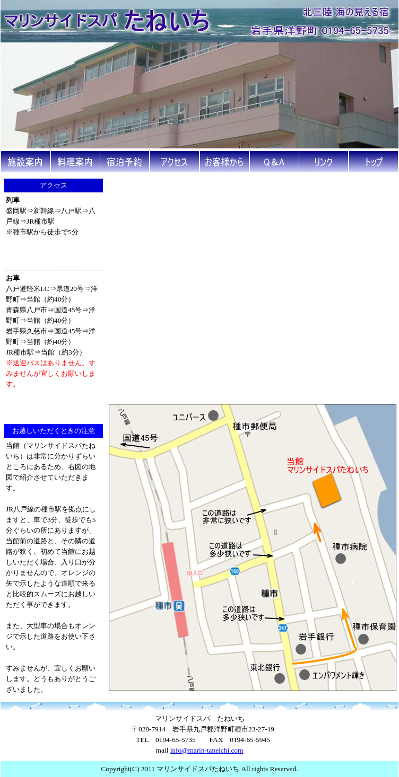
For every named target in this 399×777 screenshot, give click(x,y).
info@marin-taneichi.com (207, 750)
